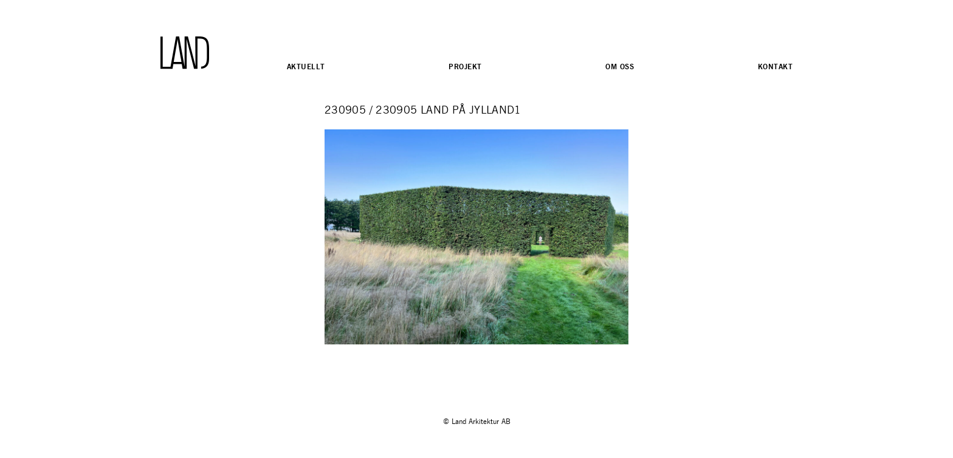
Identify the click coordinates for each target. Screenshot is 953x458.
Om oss (619, 66)
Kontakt (775, 66)
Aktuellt (306, 66)
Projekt (465, 66)
